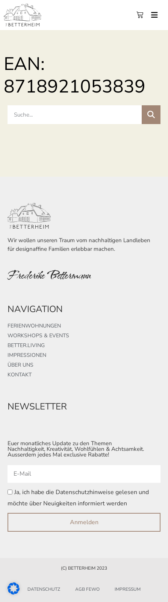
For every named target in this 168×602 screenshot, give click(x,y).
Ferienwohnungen (34, 325)
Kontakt (20, 374)
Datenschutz (43, 589)
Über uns (20, 364)
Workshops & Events (38, 335)
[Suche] (151, 114)
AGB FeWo (87, 589)
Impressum (128, 589)
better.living (26, 345)
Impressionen (27, 355)
